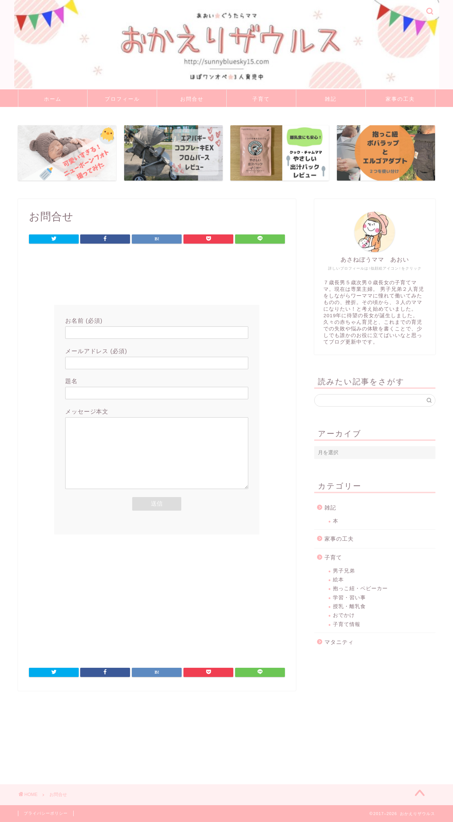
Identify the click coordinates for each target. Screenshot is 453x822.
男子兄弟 (344, 571)
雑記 (331, 99)
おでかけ (344, 615)
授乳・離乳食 (349, 606)
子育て (261, 99)
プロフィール (122, 99)
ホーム (53, 99)
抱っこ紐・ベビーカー (360, 588)
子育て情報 (346, 624)
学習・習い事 (349, 597)
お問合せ (192, 99)
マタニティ (339, 642)
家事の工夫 (400, 99)
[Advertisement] (157, 275)
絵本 (338, 579)
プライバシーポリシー (46, 813)
